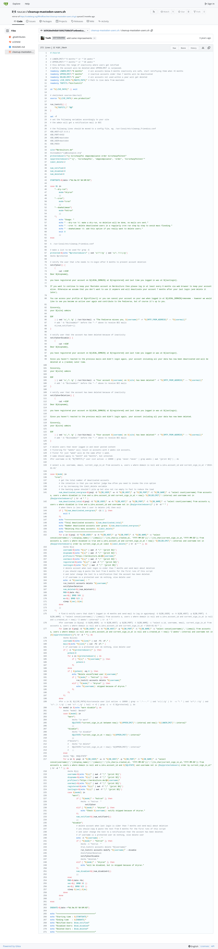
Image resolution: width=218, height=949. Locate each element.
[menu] (193, 946)
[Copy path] (152, 30)
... (94, 38)
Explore (16, 3)
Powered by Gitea (12, 946)
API (212, 946)
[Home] (6, 4)
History (194, 48)
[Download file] (203, 47)
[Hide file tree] (7, 30)
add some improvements (79, 38)
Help (27, 3)
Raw (174, 48)
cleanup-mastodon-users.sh (47, 11)
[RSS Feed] (153, 11)
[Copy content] (208, 47)
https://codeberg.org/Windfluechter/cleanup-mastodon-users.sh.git (48, 16)
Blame (183, 48)
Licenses (204, 946)
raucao (21, 11)
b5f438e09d (59, 38)
